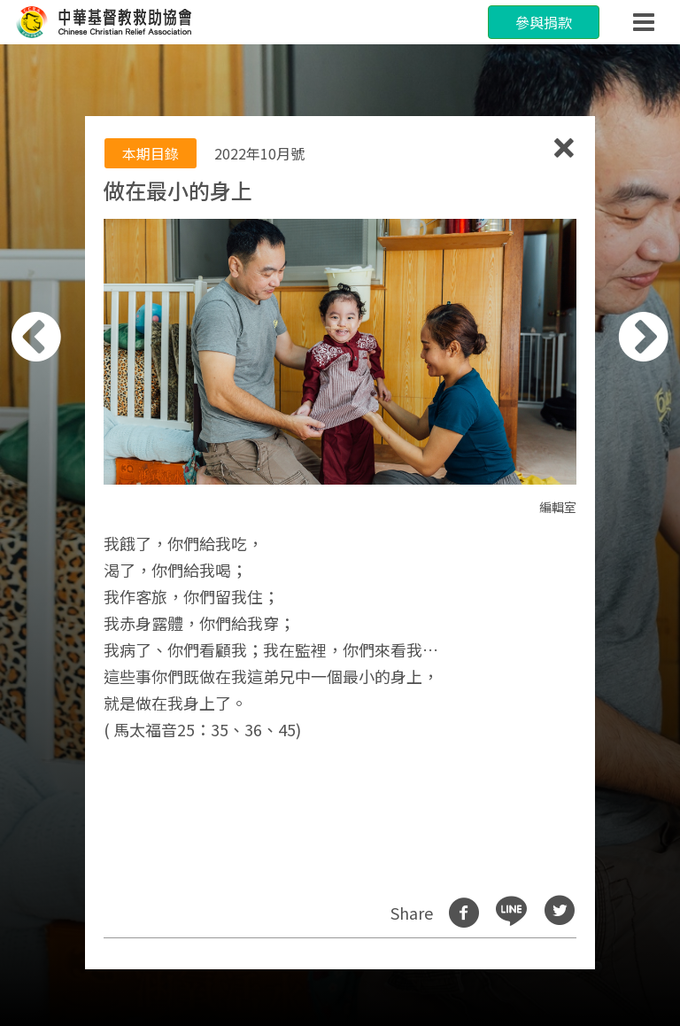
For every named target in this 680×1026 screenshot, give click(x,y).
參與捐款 (543, 22)
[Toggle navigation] (644, 22)
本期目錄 (150, 153)
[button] (59, 522)
